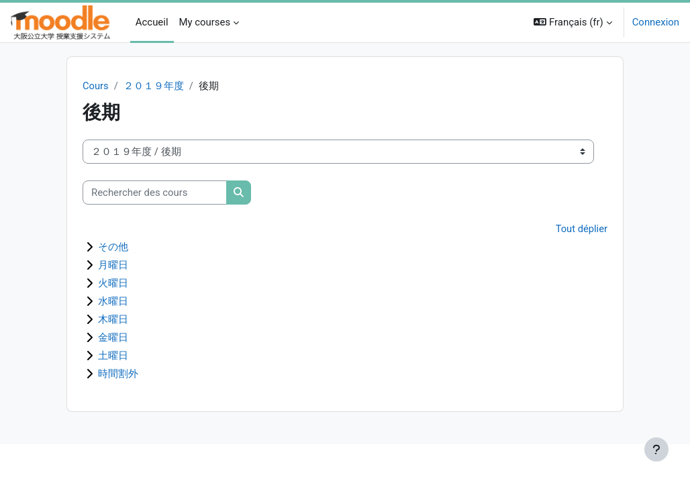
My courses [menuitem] (205, 22)
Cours (96, 86)
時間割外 (118, 374)
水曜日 (113, 302)
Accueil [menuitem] (152, 22)
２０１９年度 (154, 86)
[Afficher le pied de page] (656, 449)
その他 (113, 247)
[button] (572, 22)
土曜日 (113, 356)
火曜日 (113, 284)
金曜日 (113, 338)
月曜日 (113, 266)
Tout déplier (581, 229)
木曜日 (113, 320)
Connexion (655, 22)
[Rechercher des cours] (155, 192)
